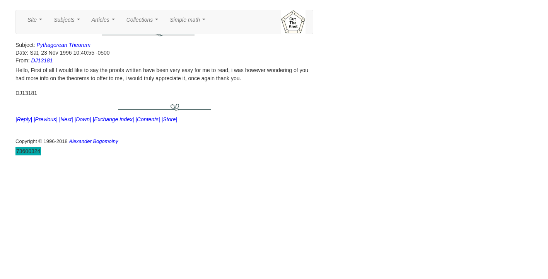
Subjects (68, 22)
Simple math (189, 22)
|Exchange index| (113, 119)
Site (36, 22)
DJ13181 (42, 60)
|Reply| (23, 119)
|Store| (170, 119)
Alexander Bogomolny (93, 141)
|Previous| (46, 119)
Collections (143, 22)
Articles (105, 22)
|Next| (66, 119)
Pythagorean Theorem (63, 45)
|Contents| (147, 119)
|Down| (83, 119)
